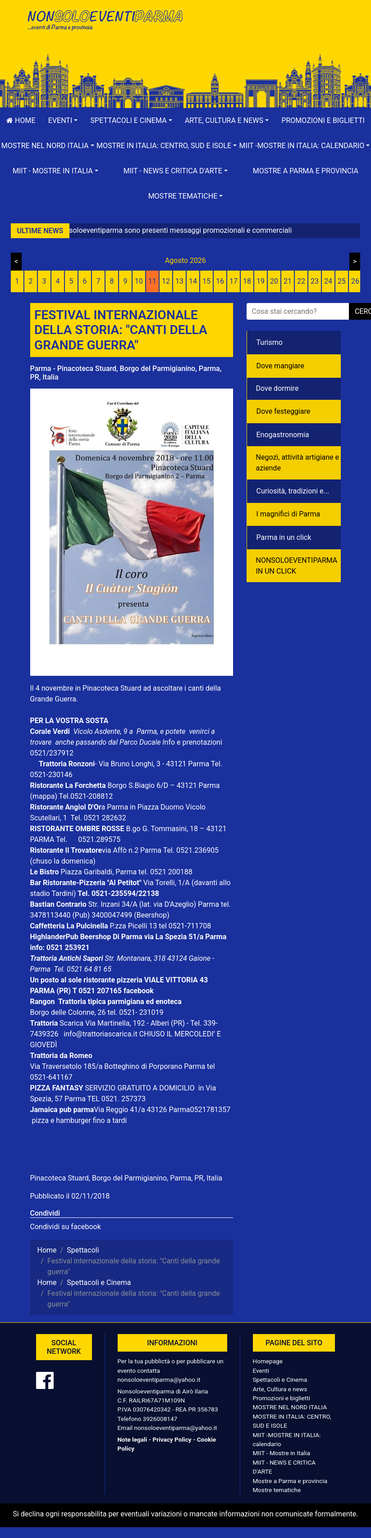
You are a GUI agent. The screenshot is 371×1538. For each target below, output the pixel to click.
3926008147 (160, 1418)
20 (274, 281)
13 (179, 281)
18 (247, 281)
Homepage (268, 1361)
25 (342, 281)
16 (220, 281)
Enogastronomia (282, 434)
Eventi (261, 1370)
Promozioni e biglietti (282, 1398)
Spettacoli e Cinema (280, 1379)
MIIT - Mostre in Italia (281, 1453)
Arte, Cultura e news (280, 1389)
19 (260, 281)
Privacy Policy (171, 1439)
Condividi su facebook (65, 1226)
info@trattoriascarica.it (100, 1034)
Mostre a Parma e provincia (305, 171)
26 (355, 281)
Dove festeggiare (283, 411)
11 (152, 281)
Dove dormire (277, 388)
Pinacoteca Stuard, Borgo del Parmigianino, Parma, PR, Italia (126, 1178)
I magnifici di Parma (288, 514)
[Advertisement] (266, 36)
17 (233, 281)
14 (193, 281)
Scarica (72, 1023)
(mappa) (44, 796)
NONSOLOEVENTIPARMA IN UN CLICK (297, 565)
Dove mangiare (280, 366)
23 (315, 281)
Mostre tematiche (277, 1489)
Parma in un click (283, 537)
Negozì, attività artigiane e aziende (297, 462)
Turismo (269, 342)
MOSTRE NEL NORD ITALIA (290, 1407)
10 (139, 281)
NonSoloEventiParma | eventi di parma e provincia (104, 26)
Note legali (132, 1439)
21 (288, 281)
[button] (63, 120)
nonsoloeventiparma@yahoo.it (159, 1379)
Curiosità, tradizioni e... (293, 491)
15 (206, 281)
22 (301, 281)
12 (166, 281)
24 (328, 281)
